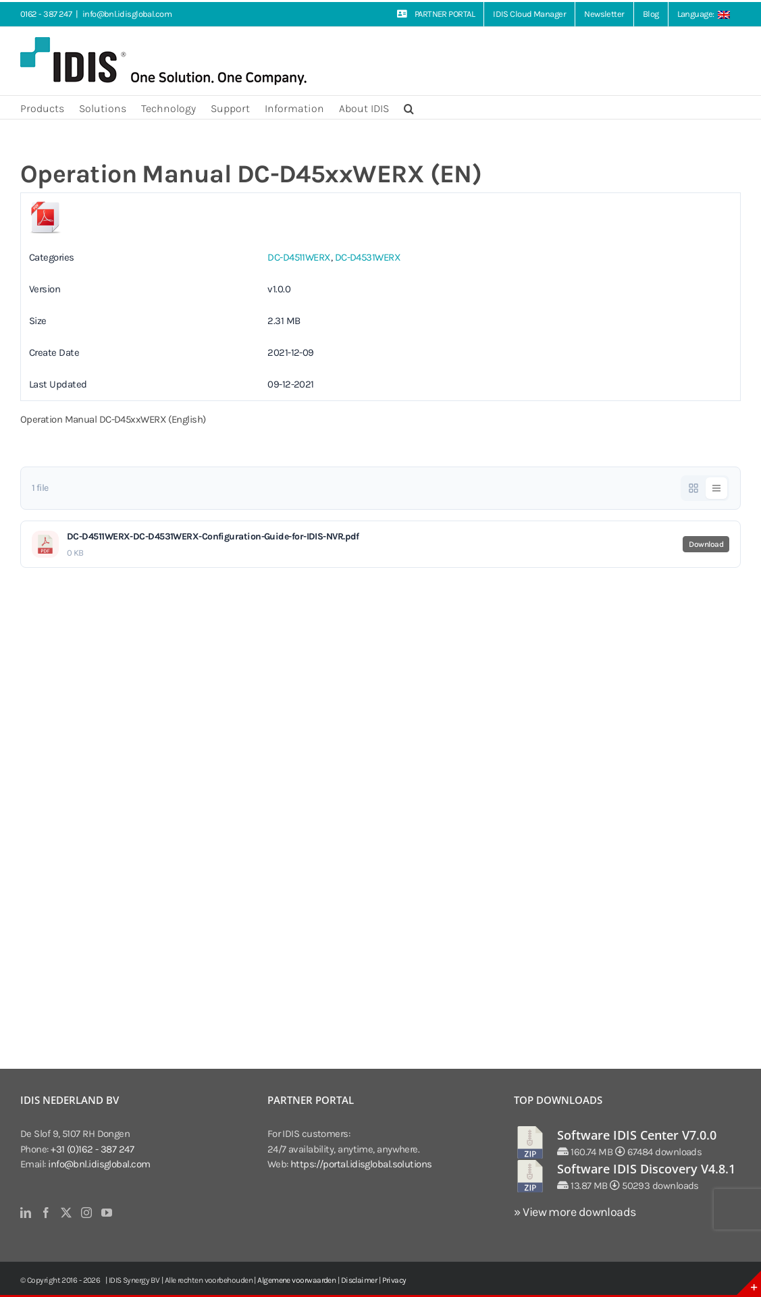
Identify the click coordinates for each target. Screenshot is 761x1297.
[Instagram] (86, 1212)
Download (706, 544)
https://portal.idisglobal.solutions (361, 1164)
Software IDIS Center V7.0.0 (636, 1135)
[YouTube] (106, 1212)
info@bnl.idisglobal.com (127, 14)
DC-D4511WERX (298, 257)
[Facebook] (46, 1212)
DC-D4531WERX (367, 257)
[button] (409, 107)
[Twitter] (66, 1212)
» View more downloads (574, 1212)
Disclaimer (359, 1280)
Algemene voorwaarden (296, 1280)
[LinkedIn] (25, 1212)
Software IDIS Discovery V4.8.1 (646, 1169)
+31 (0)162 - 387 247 (92, 1149)
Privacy (394, 1280)
